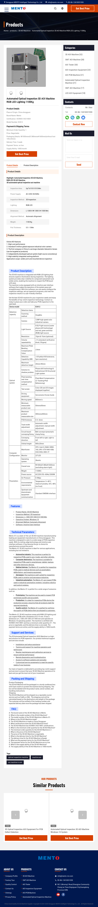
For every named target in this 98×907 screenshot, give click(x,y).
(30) (71, 65)
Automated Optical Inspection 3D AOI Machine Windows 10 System (70, 830)
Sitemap (8, 893)
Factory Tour (10, 880)
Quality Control (11, 884)
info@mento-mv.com (54, 2)
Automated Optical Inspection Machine (37, 897)
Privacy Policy (10, 897)
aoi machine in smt (15, 762)
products (13, 31)
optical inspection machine (18, 757)
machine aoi (36, 757)
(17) (74, 88)
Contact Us (9, 889)
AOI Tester (26, 884)
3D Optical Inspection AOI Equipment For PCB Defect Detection (24, 830)
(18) (75, 93)
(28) (74, 60)
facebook (63, 894)
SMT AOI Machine (29, 880)
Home (6, 31)
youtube (58, 894)
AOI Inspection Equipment (32, 889)
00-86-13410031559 (74, 2)
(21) (74, 75)
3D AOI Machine (24, 31)
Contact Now (79, 124)
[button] (15, 815)
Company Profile (11, 876)
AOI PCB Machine (29, 893)
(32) (73, 54)
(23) (78, 70)
